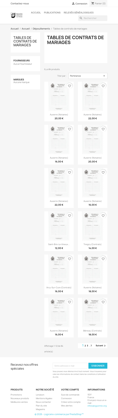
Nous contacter (43, 402)
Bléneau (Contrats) (92, 330)
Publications (52, 12)
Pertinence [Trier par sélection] (88, 76)
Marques (18, 79)
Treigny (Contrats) (93, 244)
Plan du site (41, 405)
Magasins (40, 409)
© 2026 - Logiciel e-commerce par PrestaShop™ (59, 414)
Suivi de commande (70, 394)
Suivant (101, 345)
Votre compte (70, 389)
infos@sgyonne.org (97, 405)
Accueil (36, 12)
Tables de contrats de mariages (25, 41)
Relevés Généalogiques (79, 12)
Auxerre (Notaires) (59, 114)
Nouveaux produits (20, 398)
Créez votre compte (71, 402)
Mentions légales (44, 398)
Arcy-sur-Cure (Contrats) (58, 287)
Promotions (16, 394)
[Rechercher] (92, 18)
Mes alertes (66, 405)
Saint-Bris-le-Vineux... (59, 244)
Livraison (40, 394)
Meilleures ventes (19, 402)
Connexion (66, 398)
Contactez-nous (20, 3)
